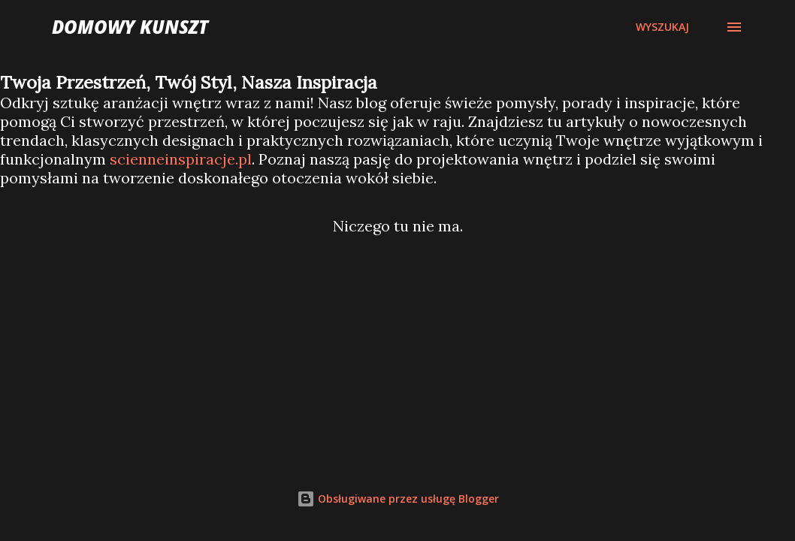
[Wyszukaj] (662, 27)
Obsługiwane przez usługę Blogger (398, 498)
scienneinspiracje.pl (181, 159)
